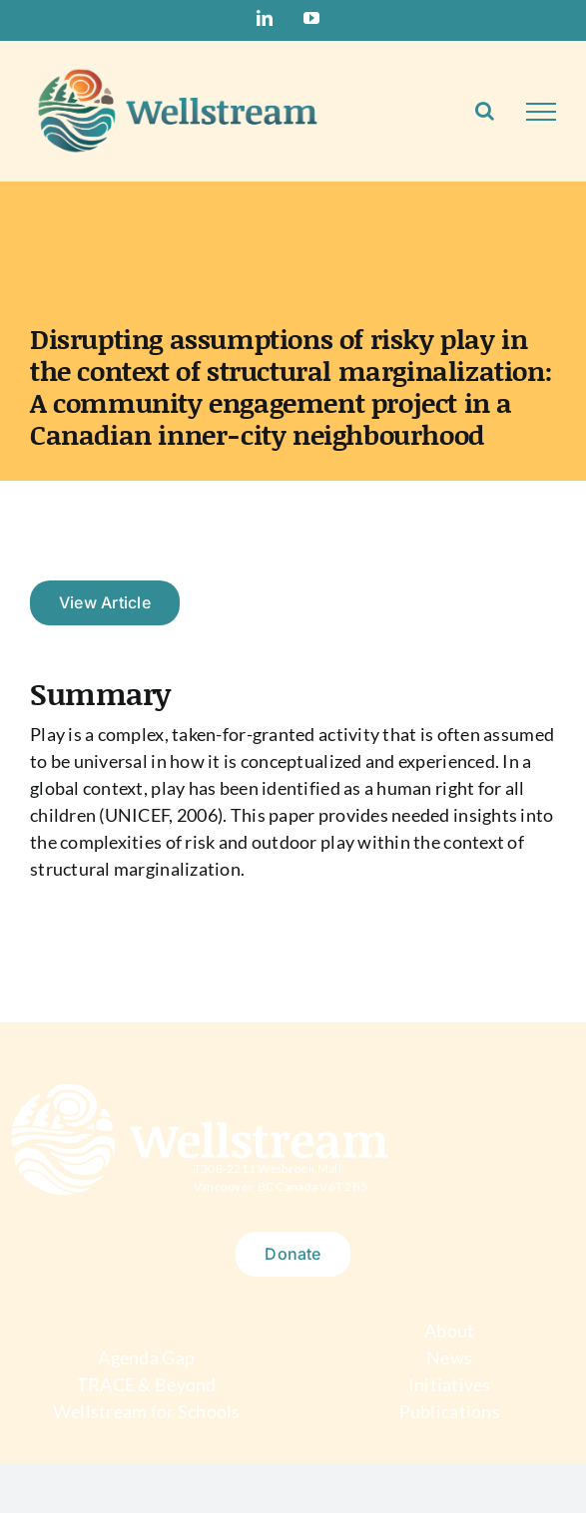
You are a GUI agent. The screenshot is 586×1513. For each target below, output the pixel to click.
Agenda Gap (146, 1357)
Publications (449, 1411)
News (449, 1357)
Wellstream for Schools (147, 1411)
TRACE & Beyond (147, 1384)
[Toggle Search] (484, 111)
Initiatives (449, 1384)
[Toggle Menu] (541, 112)
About (449, 1330)
